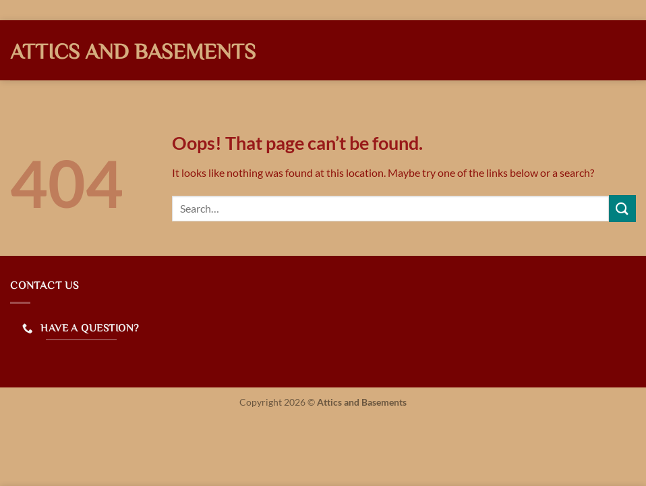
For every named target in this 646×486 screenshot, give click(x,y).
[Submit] (622, 208)
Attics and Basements (133, 50)
